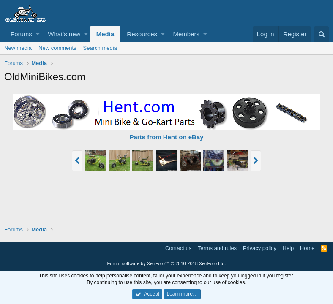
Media (105, 34)
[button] (38, 34)
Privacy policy (259, 248)
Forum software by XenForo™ (166, 263)
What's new (64, 34)
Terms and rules (217, 248)
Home (307, 248)
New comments (57, 48)
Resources (142, 34)
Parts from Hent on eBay (166, 137)
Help (288, 248)
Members (186, 34)
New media (18, 48)
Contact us (178, 248)
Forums (21, 34)
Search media (100, 48)
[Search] (321, 34)
